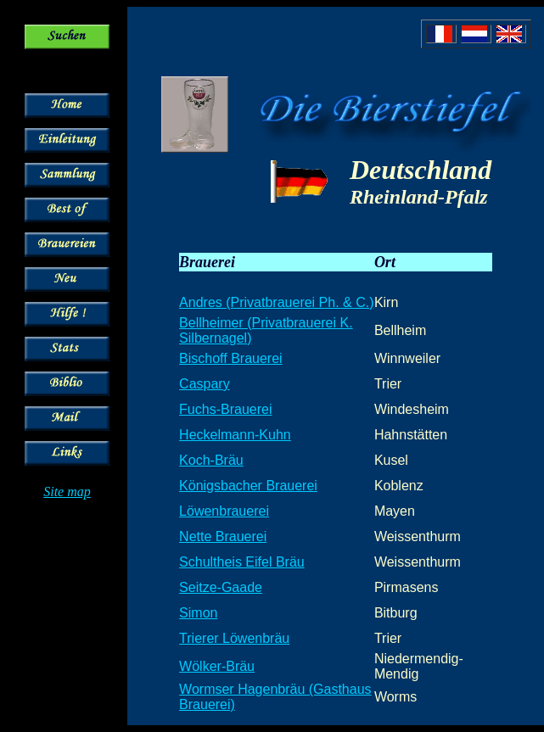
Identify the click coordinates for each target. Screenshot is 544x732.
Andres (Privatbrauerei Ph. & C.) (276, 302)
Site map (67, 491)
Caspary (204, 384)
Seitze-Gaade (220, 587)
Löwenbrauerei (224, 511)
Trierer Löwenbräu (234, 638)
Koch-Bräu (211, 460)
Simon (198, 613)
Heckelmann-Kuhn (235, 434)
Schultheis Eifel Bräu (242, 562)
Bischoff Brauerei (231, 358)
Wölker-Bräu (217, 666)
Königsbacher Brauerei (248, 485)
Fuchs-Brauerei (225, 409)
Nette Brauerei (222, 536)
